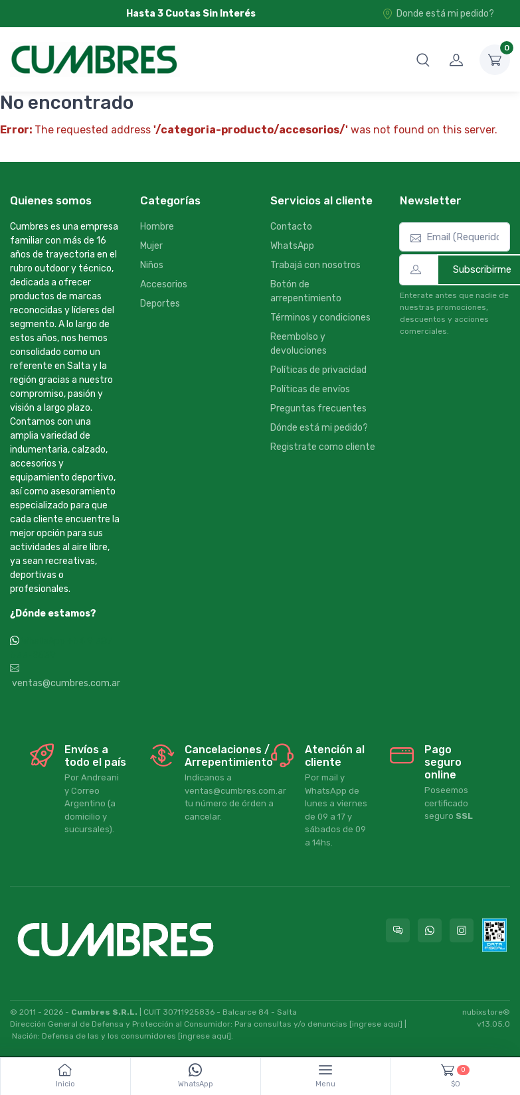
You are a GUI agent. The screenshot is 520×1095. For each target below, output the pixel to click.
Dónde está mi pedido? (319, 427)
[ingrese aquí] (375, 1024)
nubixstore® (486, 1012)
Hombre (157, 226)
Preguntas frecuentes (318, 408)
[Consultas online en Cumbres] (398, 930)
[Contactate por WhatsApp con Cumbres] (430, 930)
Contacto (291, 226)
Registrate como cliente (322, 447)
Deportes (160, 303)
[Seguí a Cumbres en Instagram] (462, 930)
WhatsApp (292, 246)
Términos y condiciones (320, 317)
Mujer (151, 246)
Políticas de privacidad (318, 370)
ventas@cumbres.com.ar (65, 676)
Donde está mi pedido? (438, 13)
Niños (151, 265)
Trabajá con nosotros (315, 265)
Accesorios (163, 284)
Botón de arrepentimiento (305, 291)
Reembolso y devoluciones (298, 343)
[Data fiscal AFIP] (494, 935)
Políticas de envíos (310, 389)
